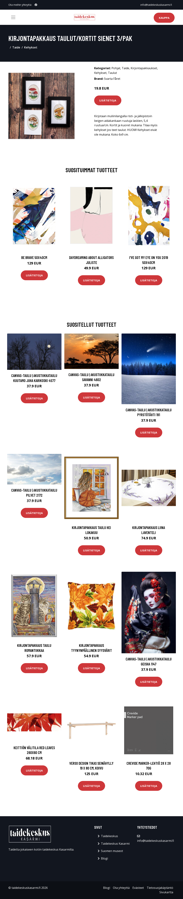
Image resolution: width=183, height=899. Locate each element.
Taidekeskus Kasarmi (115, 844)
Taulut (112, 73)
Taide (16, 47)
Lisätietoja (107, 100)
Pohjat (116, 68)
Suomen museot (112, 851)
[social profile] (36, 4)
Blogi (104, 858)
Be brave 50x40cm (34, 257)
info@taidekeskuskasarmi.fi (156, 4)
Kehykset (30, 47)
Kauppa (164, 17)
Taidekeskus (109, 836)
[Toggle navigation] (13, 17)
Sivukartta (166, 892)
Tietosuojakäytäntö (160, 888)
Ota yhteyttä (121, 888)
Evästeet (138, 888)
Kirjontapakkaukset (144, 68)
